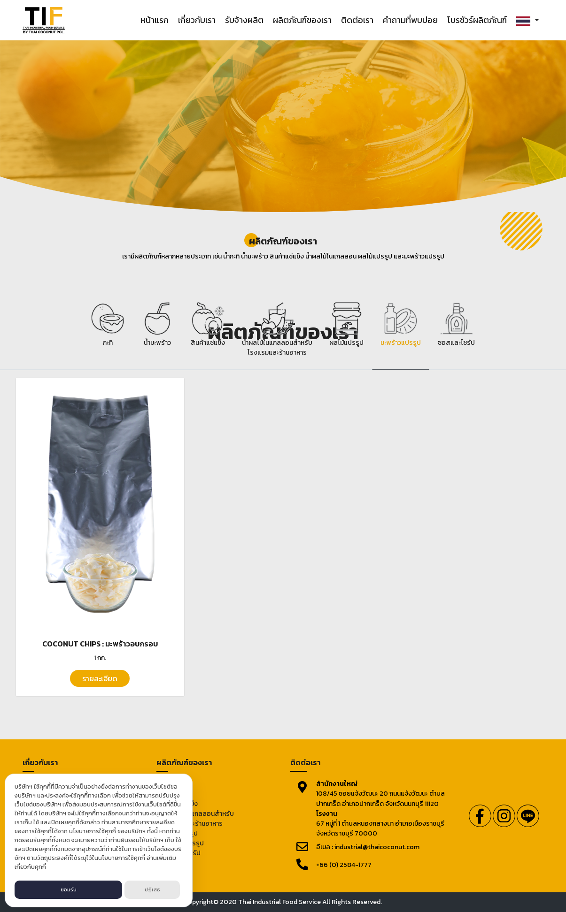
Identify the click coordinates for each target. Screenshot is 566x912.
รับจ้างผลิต (244, 20)
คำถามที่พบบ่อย (410, 20)
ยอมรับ (69, 889)
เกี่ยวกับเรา (197, 20)
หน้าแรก (154, 20)
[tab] (107, 333)
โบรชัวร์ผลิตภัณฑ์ (477, 20)
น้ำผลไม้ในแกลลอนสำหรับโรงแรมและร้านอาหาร (198, 818)
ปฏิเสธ (152, 889)
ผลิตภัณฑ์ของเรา (302, 20)
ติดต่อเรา (357, 20)
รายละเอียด (99, 678)
